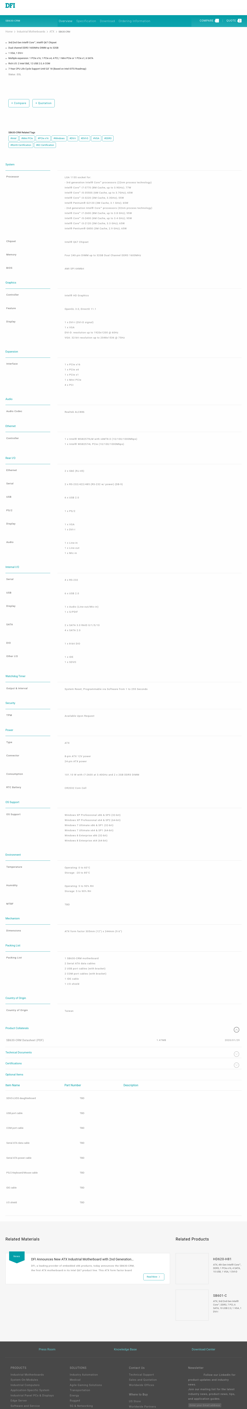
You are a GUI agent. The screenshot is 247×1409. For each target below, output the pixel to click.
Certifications (123, 1028)
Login (133, 1388)
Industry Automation (84, 1337)
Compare (18, 98)
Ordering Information (144, 16)
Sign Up (134, 1393)
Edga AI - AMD (79, 1379)
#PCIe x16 (43, 133)
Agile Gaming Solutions (86, 1348)
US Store (135, 1365)
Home (8, 27)
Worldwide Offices (141, 1348)
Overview (71, 16)
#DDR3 (107, 133)
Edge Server (19, 1363)
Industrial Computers (25, 1348)
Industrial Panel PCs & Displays (32, 1358)
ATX (45, 27)
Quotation (42, 98)
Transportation (80, 1353)
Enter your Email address (205, 1368)
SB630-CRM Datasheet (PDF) (26, 1003)
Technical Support (141, 1337)
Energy (74, 1358)
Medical (75, 1343)
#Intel (13, 133)
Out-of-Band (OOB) (82, 1384)
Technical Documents (123, 1017)
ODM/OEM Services (83, 1389)
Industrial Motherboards (27, 27)
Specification (93, 16)
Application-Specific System (30, 1353)
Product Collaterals (123, 991)
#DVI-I (73, 133)
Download (116, 16)
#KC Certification (45, 140)
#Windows (59, 133)
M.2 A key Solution (83, 1395)
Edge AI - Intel (79, 1374)
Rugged (75, 1363)
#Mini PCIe (27, 133)
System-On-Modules (24, 1343)
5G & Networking (81, 1369)
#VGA (96, 133)
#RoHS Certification (20, 140)
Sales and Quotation (143, 1343)
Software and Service (25, 1369)
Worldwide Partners (142, 1370)
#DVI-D (84, 133)
